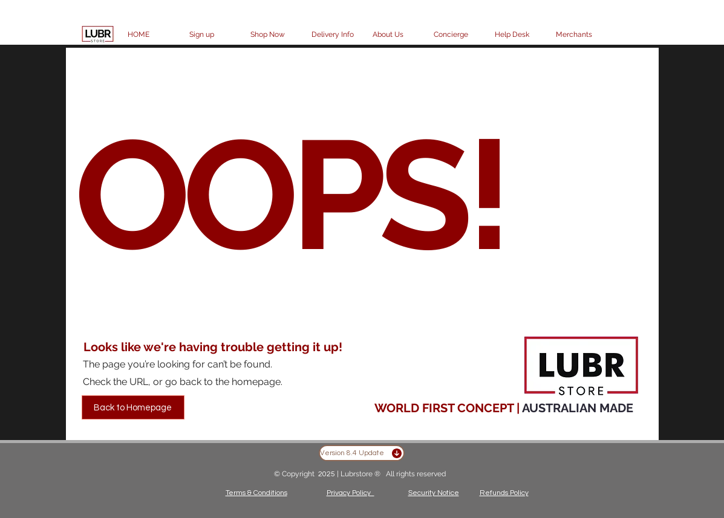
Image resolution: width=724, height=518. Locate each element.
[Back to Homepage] (133, 407)
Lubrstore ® (361, 474)
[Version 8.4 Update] (362, 453)
